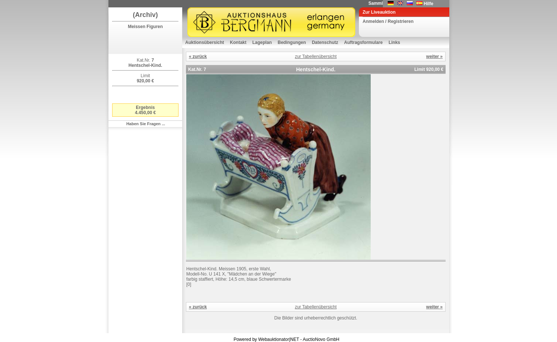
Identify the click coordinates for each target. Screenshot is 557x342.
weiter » (434, 56)
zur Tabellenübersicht (315, 56)
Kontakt (238, 42)
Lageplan (262, 42)
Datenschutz (325, 42)
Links (394, 42)
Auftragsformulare (363, 42)
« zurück (198, 56)
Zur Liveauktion (379, 12)
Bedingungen (292, 42)
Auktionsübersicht (204, 42)
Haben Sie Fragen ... (145, 124)
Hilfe (428, 3)
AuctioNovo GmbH (321, 339)
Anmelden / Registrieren (388, 21)
